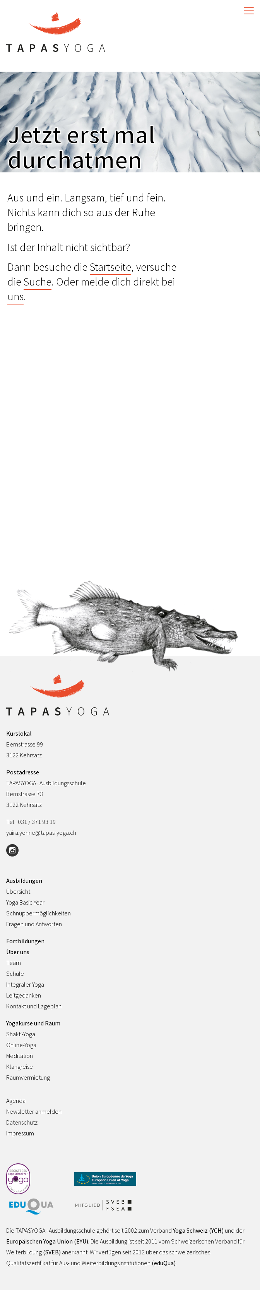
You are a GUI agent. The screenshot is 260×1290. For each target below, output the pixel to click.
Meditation (19, 1056)
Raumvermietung (28, 1077)
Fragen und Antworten (34, 924)
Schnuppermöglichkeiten (38, 913)
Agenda (16, 1100)
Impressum (20, 1133)
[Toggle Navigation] (247, 11)
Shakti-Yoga (20, 1034)
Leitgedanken (23, 995)
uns (15, 296)
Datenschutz (22, 1122)
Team (13, 963)
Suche (37, 282)
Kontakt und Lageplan (34, 1006)
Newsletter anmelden (34, 1111)
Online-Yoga (21, 1045)
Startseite (110, 267)
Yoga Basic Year (25, 902)
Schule (15, 973)
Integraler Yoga (25, 984)
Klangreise (19, 1066)
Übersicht (18, 891)
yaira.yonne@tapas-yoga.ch (41, 832)
